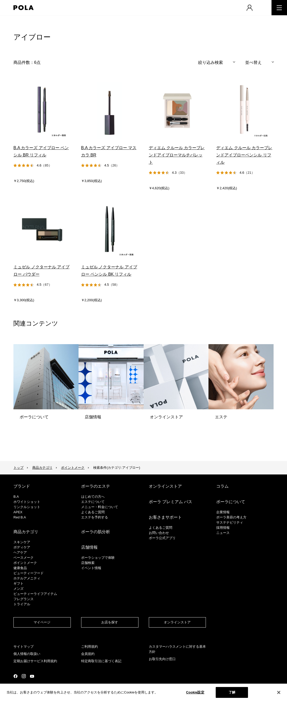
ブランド (21, 486)
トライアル (21, 604)
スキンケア (21, 542)
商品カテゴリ (42, 468)
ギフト (18, 583)
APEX (17, 512)
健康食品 (20, 568)
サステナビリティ (229, 522)
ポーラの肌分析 (95, 532)
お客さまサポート (165, 517)
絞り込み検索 (210, 62)
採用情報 (223, 528)
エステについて (93, 502)
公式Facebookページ (15, 676)
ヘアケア (20, 552)
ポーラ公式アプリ (162, 538)
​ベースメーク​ (23, 558)
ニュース (223, 533)
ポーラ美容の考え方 (231, 517)
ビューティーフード (28, 573)
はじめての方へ (93, 497)
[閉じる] (278, 692)
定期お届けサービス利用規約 (35, 661)
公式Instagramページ (24, 676)
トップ (18, 468)
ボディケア (21, 547)
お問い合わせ (159, 533)
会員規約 (88, 654)
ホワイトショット (26, 502)
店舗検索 (88, 563)
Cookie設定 (195, 692)
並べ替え (253, 62)
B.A (16, 497)
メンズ (18, 589)
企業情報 (223, 512)
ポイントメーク (72, 468)
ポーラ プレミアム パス (170, 502)
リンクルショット (26, 507)
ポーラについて (230, 502)
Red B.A (19, 517)
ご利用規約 (89, 646)
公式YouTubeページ (32, 676)
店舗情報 (89, 547)
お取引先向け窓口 (162, 659)
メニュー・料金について (99, 507)
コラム (222, 486)
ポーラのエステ (95, 486)
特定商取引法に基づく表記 (101, 661)
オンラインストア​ (177, 622)
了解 (232, 692)
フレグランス (23, 599)
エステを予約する (94, 517)
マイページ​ (42, 622)
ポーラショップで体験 (98, 558)
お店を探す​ (109, 622)
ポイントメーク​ (25, 563)
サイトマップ (23, 646)
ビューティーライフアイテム (35, 594)
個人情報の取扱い (26, 654)
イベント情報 (91, 568)
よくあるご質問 (93, 512)
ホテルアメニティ (26, 578)
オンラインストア (165, 486)
